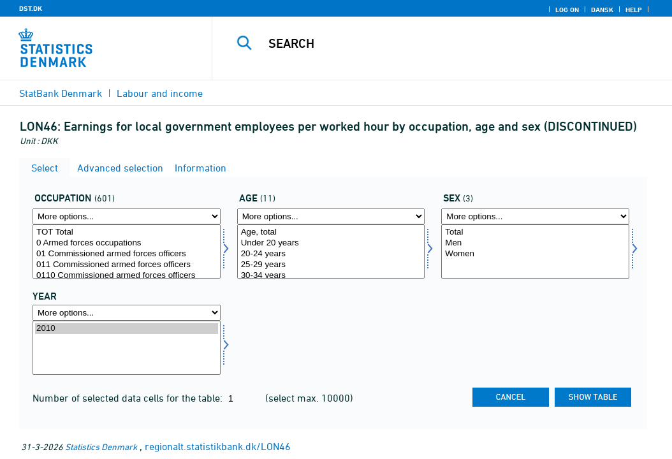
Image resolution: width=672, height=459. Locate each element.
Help (633, 9)
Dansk (602, 9)
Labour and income (160, 93)
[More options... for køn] (535, 216)
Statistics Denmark (101, 446)
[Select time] (127, 348)
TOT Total (126, 232)
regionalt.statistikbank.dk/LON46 (218, 446)
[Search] (445, 43)
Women (535, 254)
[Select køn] (535, 251)
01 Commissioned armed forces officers (126, 254)
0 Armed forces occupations (126, 243)
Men (535, 243)
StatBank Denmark (60, 93)
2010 (126, 328)
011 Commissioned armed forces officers (126, 264)
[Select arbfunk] (127, 251)
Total (535, 232)
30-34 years (331, 275)
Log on (567, 9)
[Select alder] (331, 251)
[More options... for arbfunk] (127, 216)
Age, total (331, 232)
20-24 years (331, 254)
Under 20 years (331, 243)
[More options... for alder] (331, 216)
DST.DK (30, 8)
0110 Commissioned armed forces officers (126, 275)
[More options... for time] (127, 313)
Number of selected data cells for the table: (129, 398)
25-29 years (331, 264)
